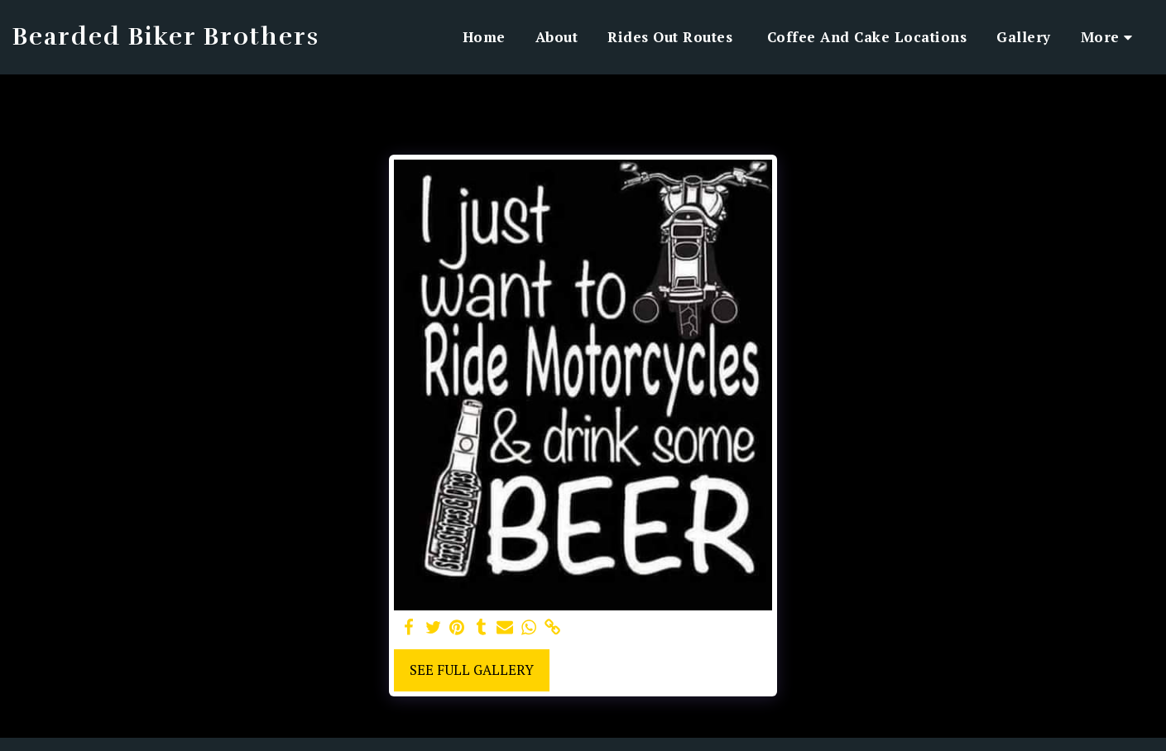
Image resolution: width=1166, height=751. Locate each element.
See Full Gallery (472, 670)
